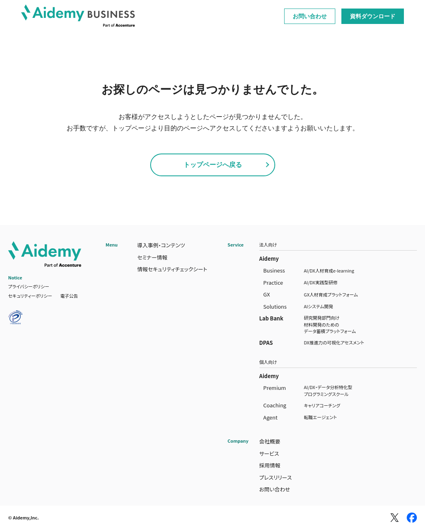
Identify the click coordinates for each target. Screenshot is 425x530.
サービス (269, 453)
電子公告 (69, 295)
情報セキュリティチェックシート (172, 269)
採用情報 (269, 465)
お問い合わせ (310, 16)
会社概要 (269, 441)
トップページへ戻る (212, 164)
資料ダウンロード (372, 16)
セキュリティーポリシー (30, 295)
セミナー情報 (152, 257)
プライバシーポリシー (28, 286)
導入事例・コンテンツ (161, 245)
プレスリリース (275, 477)
